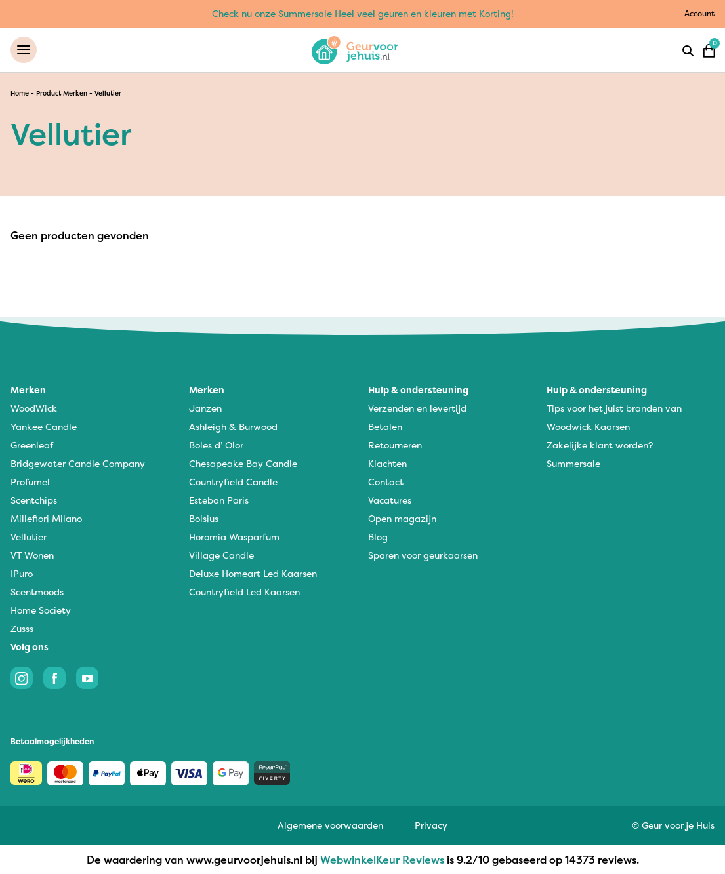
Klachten (387, 463)
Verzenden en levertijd (417, 408)
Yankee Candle (43, 426)
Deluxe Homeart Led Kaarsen (253, 573)
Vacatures (389, 500)
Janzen (205, 408)
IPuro (21, 573)
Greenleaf (31, 445)
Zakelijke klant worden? (600, 445)
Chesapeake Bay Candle (243, 463)
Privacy (431, 825)
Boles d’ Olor (216, 445)
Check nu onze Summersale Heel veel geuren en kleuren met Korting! (363, 13)
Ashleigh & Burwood (233, 426)
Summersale (573, 463)
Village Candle (221, 555)
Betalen (385, 426)
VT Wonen (32, 555)
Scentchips (33, 500)
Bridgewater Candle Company (77, 463)
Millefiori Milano (46, 518)
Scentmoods (37, 592)
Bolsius (203, 518)
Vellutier (28, 536)
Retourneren (395, 445)
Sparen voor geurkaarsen (423, 555)
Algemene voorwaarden (330, 825)
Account (699, 13)
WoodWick (33, 408)
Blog (378, 536)
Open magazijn (402, 518)
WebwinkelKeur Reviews (382, 859)
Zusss (21, 628)
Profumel (30, 481)
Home (19, 93)
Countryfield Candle (233, 481)
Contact (386, 481)
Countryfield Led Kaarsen (244, 592)
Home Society (40, 610)
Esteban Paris (219, 500)
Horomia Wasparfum (234, 536)
